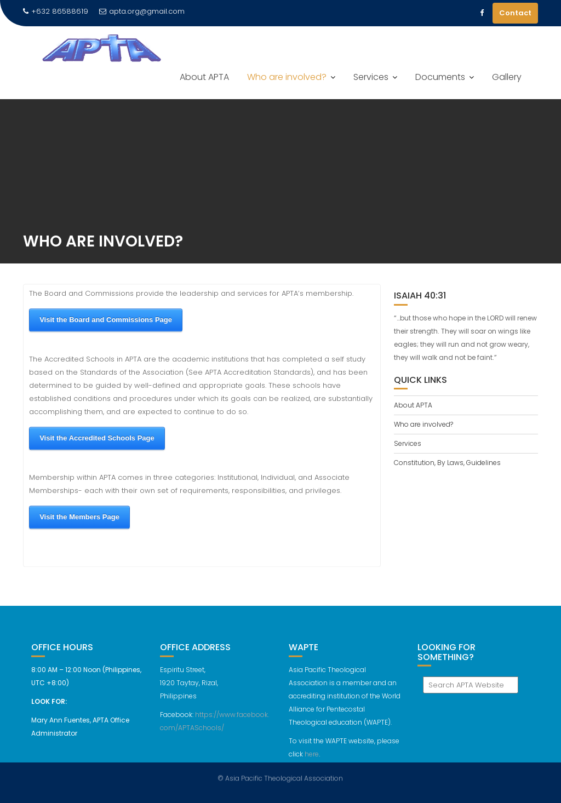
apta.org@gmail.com (142, 11)
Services (370, 77)
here (312, 757)
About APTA (204, 77)
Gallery (507, 77)
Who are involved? (287, 77)
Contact (515, 13)
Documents (440, 77)
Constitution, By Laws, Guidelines (447, 462)
